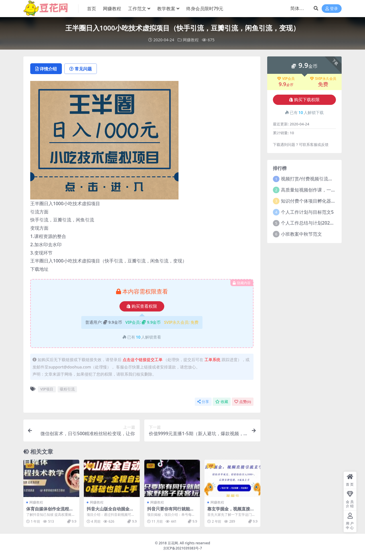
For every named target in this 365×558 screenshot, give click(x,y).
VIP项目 (46, 389)
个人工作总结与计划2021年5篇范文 (317, 223)
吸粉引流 (67, 389)
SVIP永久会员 (323, 79)
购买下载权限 (304, 99)
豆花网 (173, 543)
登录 (331, 9)
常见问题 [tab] (80, 69)
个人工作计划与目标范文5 (307, 212)
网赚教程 (191, 39)
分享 (203, 402)
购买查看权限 (142, 306)
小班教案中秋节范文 (301, 234)
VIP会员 (286, 79)
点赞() (242, 402)
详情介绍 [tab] (46, 69)
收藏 (221, 402)
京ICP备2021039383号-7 (182, 548)
